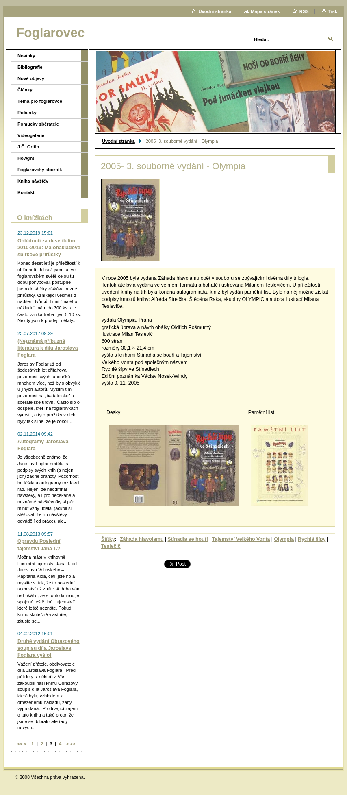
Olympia (284, 539)
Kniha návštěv (32, 181)
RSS (304, 11)
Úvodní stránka (118, 141)
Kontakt (26, 192)
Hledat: (261, 39)
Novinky (26, 55)
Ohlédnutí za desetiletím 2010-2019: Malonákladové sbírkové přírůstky (48, 247)
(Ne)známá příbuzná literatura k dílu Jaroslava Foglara (47, 348)
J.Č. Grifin (28, 146)
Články (25, 89)
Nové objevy (30, 78)
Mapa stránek (265, 11)
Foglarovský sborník (39, 169)
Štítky (108, 539)
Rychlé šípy (311, 539)
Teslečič (111, 546)
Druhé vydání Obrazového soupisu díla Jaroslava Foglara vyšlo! (48, 648)
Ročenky (27, 112)
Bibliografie (30, 67)
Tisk (332, 11)
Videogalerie (30, 135)
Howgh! (25, 158)
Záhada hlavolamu (141, 539)
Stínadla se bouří (188, 539)
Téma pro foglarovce (39, 101)
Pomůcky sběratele (38, 124)
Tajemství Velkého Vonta (241, 539)
